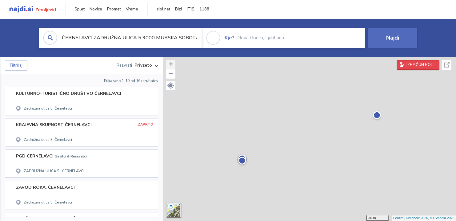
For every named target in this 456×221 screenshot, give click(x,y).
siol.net (163, 9)
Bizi (178, 9)
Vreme (132, 9)
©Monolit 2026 (417, 218)
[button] (170, 85)
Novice (96, 9)
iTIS (190, 9)
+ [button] (171, 64)
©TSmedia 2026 (442, 218)
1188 (204, 9)
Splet (79, 9)
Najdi (392, 37)
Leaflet (398, 218)
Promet (114, 9)
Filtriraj (16, 65)
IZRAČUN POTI (420, 65)
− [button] (171, 74)
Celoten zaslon (446, 65)
